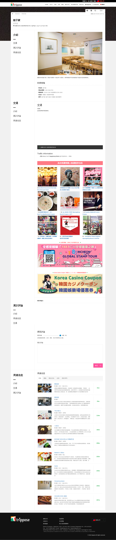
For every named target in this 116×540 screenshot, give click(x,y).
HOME (46, 4)
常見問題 (61, 521)
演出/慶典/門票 (74, 4)
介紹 (15, 111)
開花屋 (56, 384)
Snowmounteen (59, 481)
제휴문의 (45, 521)
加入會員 (90, 1)
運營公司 (45, 518)
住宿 (59, 4)
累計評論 (17, 48)
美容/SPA (81, 4)
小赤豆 (56, 426)
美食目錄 (24, 13)
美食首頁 (17, 13)
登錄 (94, 1)
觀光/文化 (67, 4)
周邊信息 (17, 52)
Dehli (56, 466)
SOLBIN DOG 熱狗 (60, 496)
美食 (55, 4)
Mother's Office (59, 452)
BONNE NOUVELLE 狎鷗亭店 (64, 439)
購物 (62, 4)
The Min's (57, 411)
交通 (15, 43)
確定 (96, 365)
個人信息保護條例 (63, 523)
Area (51, 4)
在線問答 (61, 518)
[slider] (60, 335)
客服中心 (84, 1)
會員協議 (45, 523)
